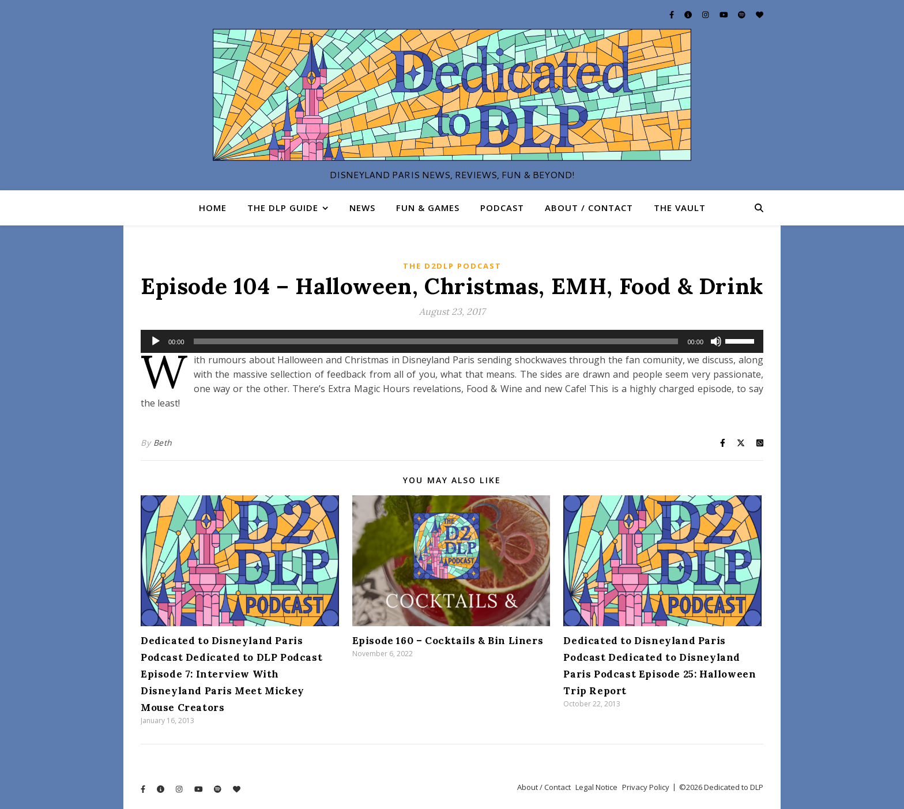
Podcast (502, 207)
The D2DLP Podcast (452, 266)
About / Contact (589, 207)
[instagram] (706, 14)
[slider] (436, 341)
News (362, 207)
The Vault (680, 207)
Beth (162, 442)
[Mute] (716, 341)
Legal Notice (596, 787)
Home (213, 207)
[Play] (155, 341)
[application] (452, 341)
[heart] (759, 14)
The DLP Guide (282, 207)
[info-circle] (689, 14)
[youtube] (725, 14)
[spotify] (742, 14)
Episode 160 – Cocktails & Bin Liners (448, 640)
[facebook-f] (672, 14)
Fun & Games (427, 207)
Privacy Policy (645, 787)
